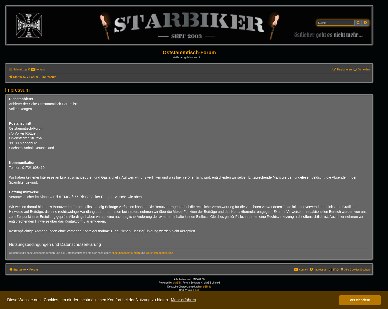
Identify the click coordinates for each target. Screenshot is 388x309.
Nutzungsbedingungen (126, 252)
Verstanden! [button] (360, 300)
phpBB (176, 282)
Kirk (197, 290)
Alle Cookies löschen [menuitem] (357, 269)
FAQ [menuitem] (336, 269)
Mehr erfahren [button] (183, 300)
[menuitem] (38, 69)
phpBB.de (205, 286)
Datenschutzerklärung (159, 252)
